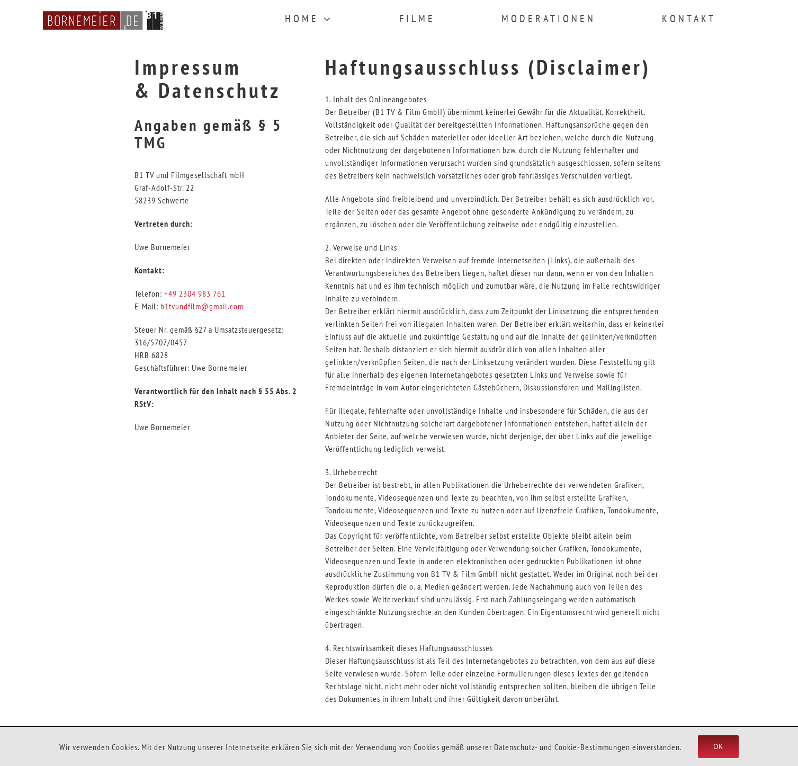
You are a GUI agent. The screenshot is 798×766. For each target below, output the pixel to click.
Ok (718, 746)
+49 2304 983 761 (195, 293)
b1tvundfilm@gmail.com (202, 306)
